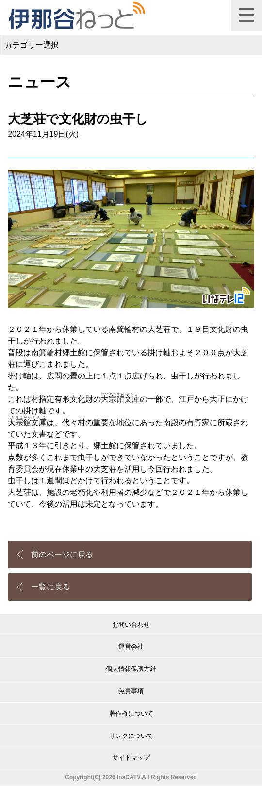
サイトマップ (131, 757)
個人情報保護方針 (131, 668)
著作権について (131, 713)
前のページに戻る (62, 554)
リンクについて (131, 735)
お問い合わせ (131, 624)
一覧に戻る (50, 587)
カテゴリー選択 (31, 45)
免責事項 (131, 691)
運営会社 (131, 646)
